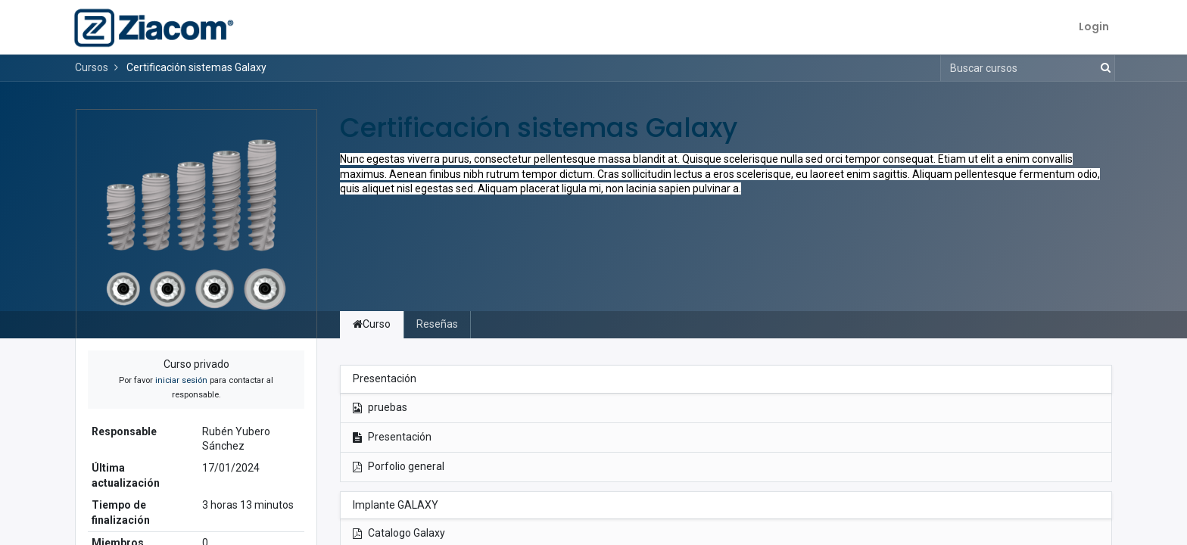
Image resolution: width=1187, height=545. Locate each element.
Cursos (91, 67)
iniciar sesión (181, 380)
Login (1091, 26)
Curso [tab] (372, 324)
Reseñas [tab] (437, 324)
